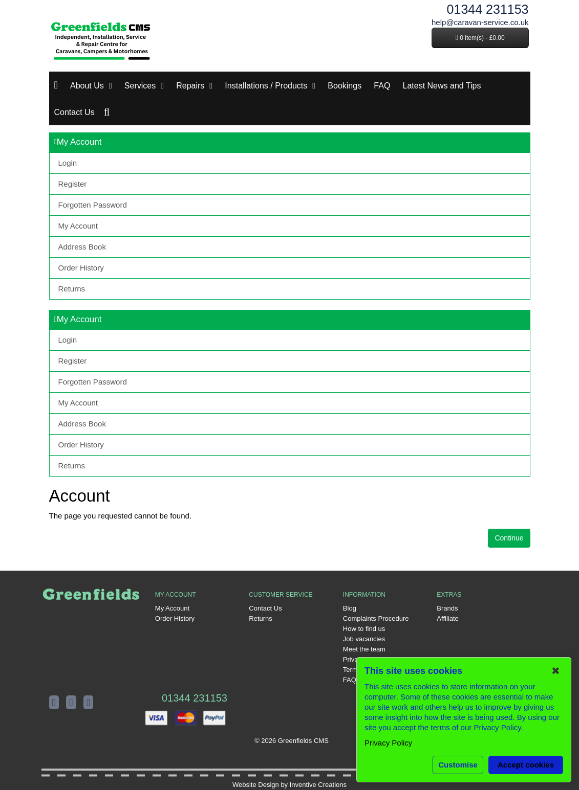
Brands (447, 608)
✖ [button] (555, 670)
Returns (71, 288)
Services (140, 85)
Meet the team (364, 649)
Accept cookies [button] (526, 764)
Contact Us (74, 112)
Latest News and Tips (442, 85)
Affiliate (447, 618)
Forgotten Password (92, 204)
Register (72, 183)
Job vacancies (364, 639)
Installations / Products (266, 85)
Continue (509, 538)
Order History (81, 267)
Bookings (344, 85)
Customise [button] (458, 764)
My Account (78, 225)
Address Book (82, 246)
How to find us (364, 629)
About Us (87, 85)
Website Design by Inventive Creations (289, 784)
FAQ (382, 85)
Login (67, 163)
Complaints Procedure (376, 618)
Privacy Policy (388, 742)
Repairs (190, 85)
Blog (349, 608)
